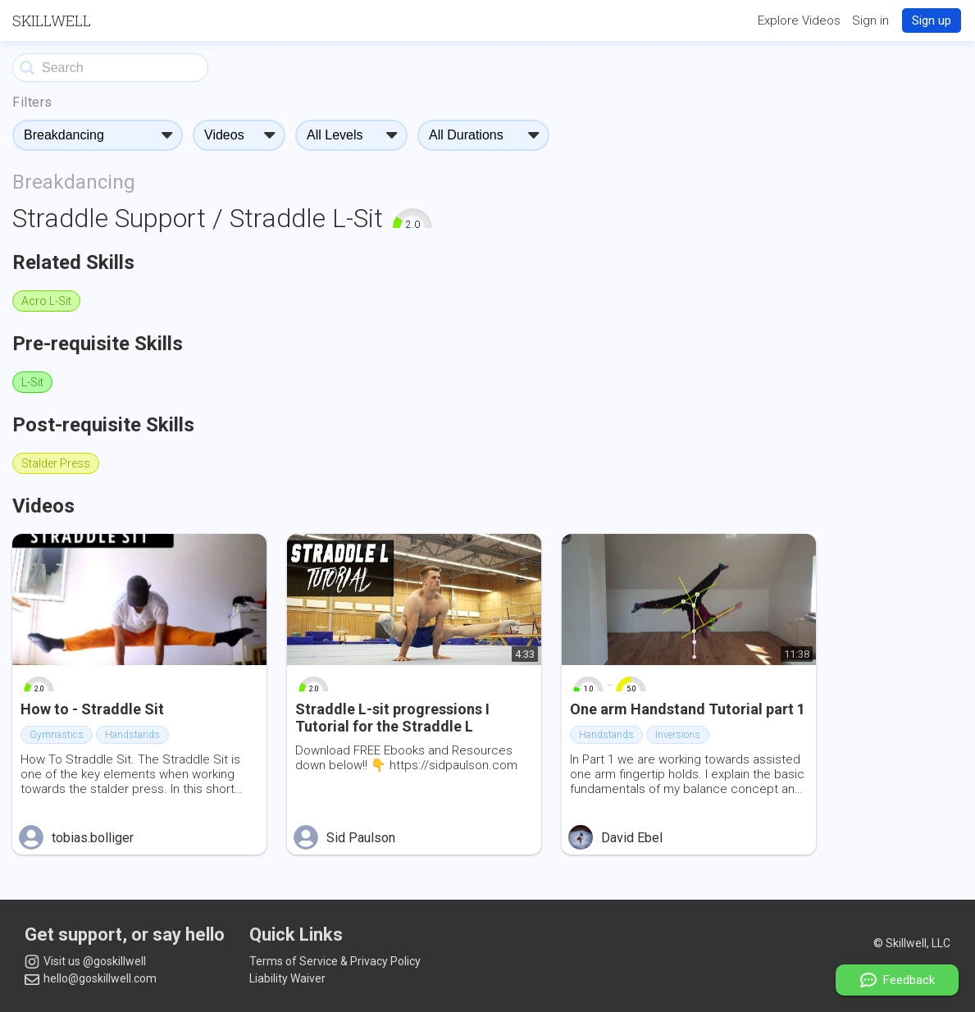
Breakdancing (73, 182)
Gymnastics (57, 735)
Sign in (870, 20)
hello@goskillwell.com (91, 978)
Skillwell (51, 20)
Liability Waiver (287, 978)
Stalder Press (55, 463)
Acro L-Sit (46, 301)
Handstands (132, 735)
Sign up (931, 20)
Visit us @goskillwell (85, 962)
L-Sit (32, 382)
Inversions (677, 735)
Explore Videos (799, 20)
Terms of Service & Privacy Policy (335, 961)
